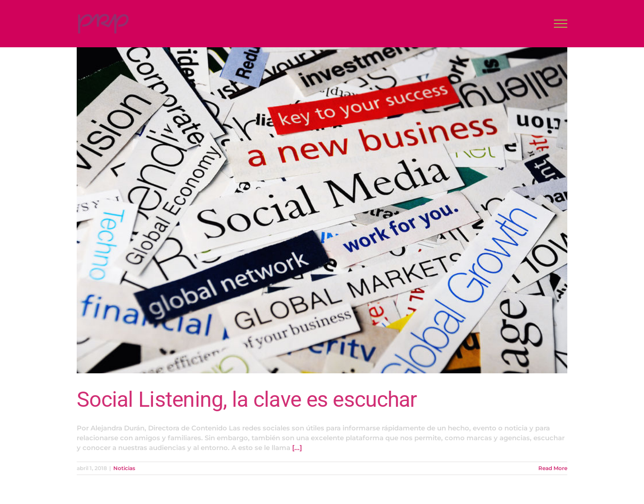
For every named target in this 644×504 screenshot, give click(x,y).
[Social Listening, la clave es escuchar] (322, 210)
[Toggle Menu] (560, 24)
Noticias (124, 468)
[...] (297, 447)
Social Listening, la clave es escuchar (247, 399)
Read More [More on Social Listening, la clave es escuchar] (552, 468)
